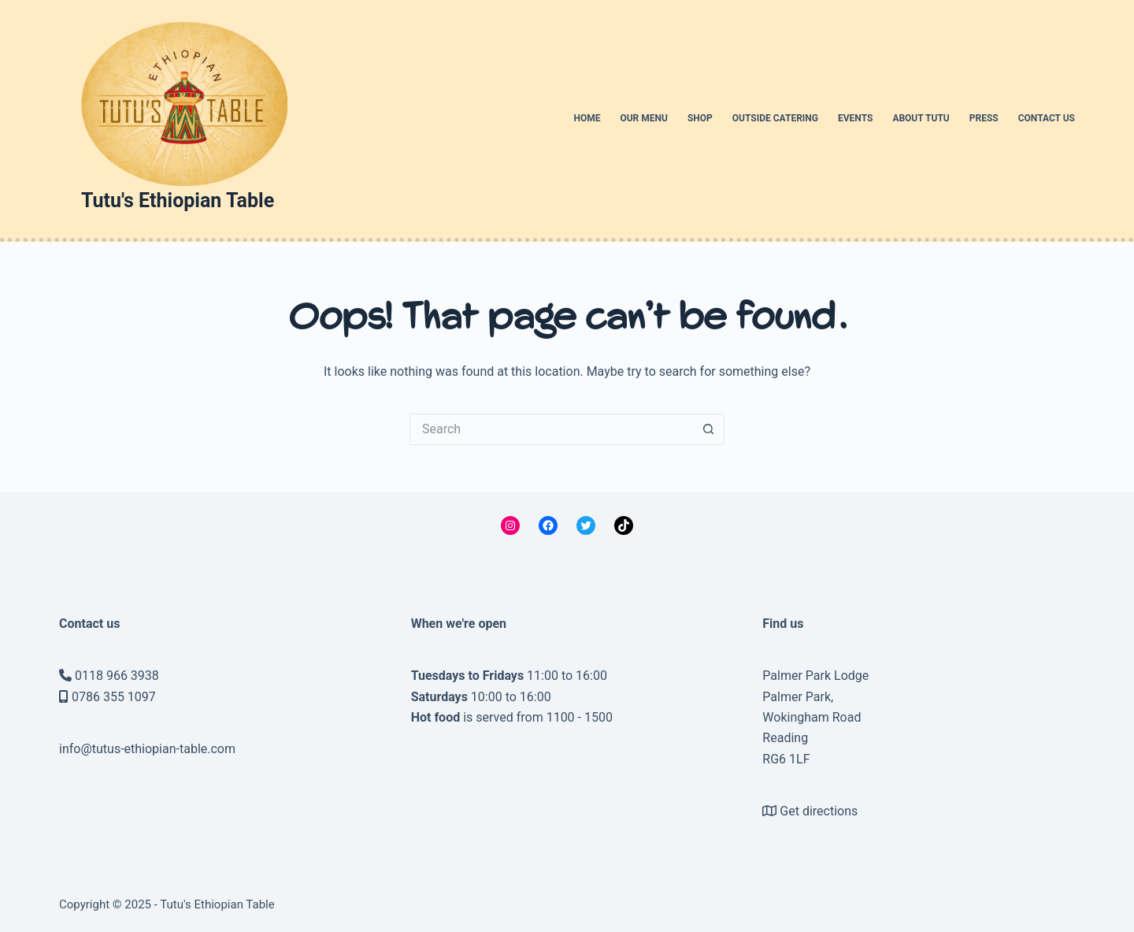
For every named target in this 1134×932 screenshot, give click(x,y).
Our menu (644, 118)
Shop (700, 118)
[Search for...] (551, 429)
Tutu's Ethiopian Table (177, 200)
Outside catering (775, 118)
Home (586, 118)
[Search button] (708, 429)
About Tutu (920, 118)
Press (984, 118)
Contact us (1046, 118)
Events (855, 118)
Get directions (819, 811)
